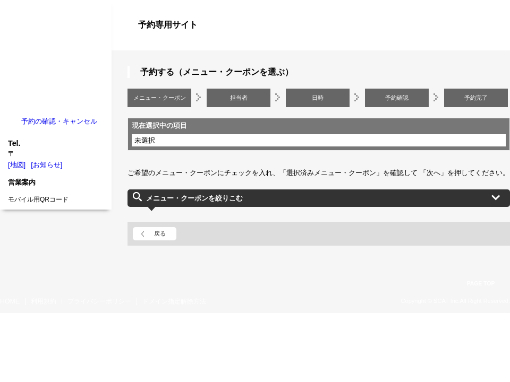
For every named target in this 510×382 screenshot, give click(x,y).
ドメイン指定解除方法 (174, 301)
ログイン (488, 43)
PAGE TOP (481, 283)
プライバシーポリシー (99, 301)
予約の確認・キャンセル (59, 121)
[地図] (17, 165)
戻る (160, 233)
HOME (10, 301)
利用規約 (43, 301)
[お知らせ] (46, 165)
